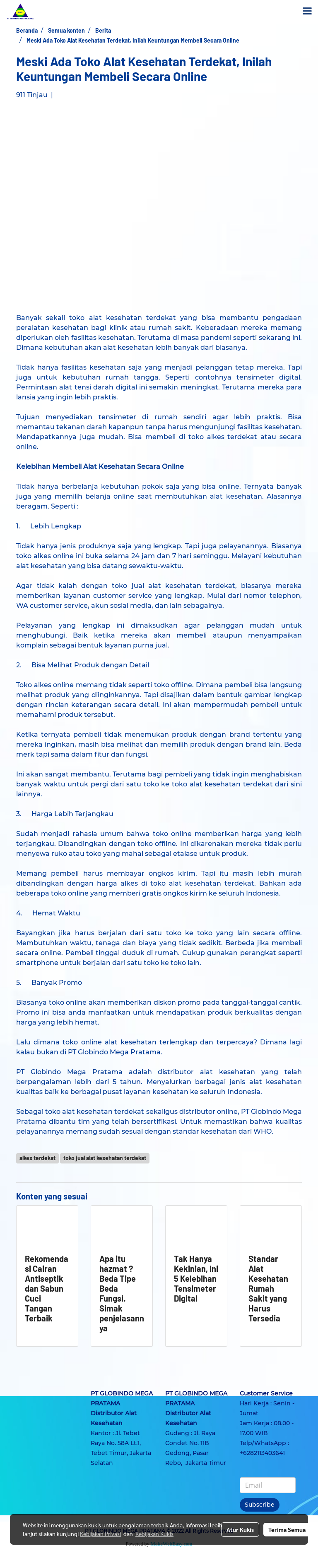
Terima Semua (287, 1529)
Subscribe (260, 1504)
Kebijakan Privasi (100, 1533)
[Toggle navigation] (307, 11)
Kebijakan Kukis (154, 1533)
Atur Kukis (240, 1529)
